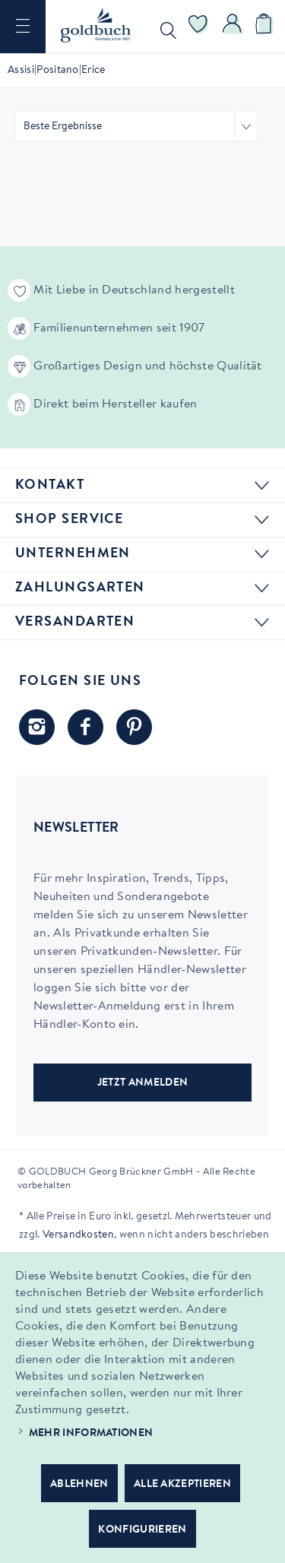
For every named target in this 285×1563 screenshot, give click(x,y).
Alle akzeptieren (182, 1484)
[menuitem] (23, 26)
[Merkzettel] (198, 26)
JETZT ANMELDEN (142, 1083)
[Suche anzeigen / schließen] (165, 26)
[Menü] (23, 26)
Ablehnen (79, 1484)
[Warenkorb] (266, 26)
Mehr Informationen (91, 1433)
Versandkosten (78, 1235)
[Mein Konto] (232, 26)
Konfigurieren (142, 1530)
